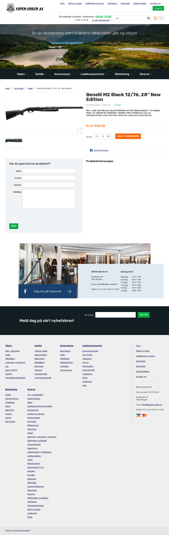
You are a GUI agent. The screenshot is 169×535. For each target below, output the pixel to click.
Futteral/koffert (34, 444)
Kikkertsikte (39, 358)
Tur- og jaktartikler (35, 394)
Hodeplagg (10, 402)
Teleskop (38, 370)
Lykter (30, 459)
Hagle (30, 88)
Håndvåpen (10, 358)
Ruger (29, 517)
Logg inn (158, 8)
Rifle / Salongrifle (12, 351)
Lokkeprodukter (34, 456)
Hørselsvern (32, 448)
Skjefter (8, 374)
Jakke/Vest (9, 410)
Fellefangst (32, 501)
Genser (8, 417)
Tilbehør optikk (40, 351)
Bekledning (122, 74)
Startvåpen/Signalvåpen (15, 377)
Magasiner (31, 479)
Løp (7, 366)
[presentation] (42, 215)
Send (13, 226)
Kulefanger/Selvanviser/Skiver (39, 406)
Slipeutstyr (31, 429)
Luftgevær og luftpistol (15, 362)
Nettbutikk (125, 3)
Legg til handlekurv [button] (128, 136)
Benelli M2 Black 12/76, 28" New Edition (54, 88)
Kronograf (31, 421)
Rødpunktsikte (40, 355)
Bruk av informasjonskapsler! (17, 530)
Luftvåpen (64, 366)
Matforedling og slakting (37, 498)
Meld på (144, 315)
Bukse (8, 406)
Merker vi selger (75, 3)
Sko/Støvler (10, 421)
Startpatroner (66, 370)
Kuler (84, 385)
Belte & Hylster (34, 509)
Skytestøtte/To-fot (35, 467)
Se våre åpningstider (100, 20)
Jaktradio (31, 471)
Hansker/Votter (11, 398)
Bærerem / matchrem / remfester (42, 437)
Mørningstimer (33, 463)
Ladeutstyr (87, 358)
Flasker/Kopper (33, 398)
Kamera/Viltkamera (35, 486)
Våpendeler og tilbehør (37, 440)
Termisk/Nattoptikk (42, 377)
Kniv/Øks (31, 475)
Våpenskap (32, 490)
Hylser (85, 377)
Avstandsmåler (40, 374)
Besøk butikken (140, 3)
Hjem (62, 3)
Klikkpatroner (33, 425)
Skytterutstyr (33, 410)
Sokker (8, 394)
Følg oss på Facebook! (47, 291)
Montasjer (38, 366)
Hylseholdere (87, 366)
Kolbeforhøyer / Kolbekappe (39, 452)
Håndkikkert (39, 362)
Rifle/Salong (65, 351)
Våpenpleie (32, 482)
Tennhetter (87, 381)
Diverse (144, 74)
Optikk (39, 74)
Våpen (21, 74)
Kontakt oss (155, 3)
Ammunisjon (62, 74)
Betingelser (112, 3)
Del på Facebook (101, 150)
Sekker (30, 433)
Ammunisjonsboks (90, 351)
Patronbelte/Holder (35, 505)
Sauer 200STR (11, 370)
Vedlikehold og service (94, 3)
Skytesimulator (33, 417)
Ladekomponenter (92, 74)
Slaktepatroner (66, 362)
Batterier (31, 494)
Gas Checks (87, 355)
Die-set (85, 362)
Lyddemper (32, 513)
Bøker (29, 402)
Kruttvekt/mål (88, 370)
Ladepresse (87, 374)
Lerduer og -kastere (35, 414)
